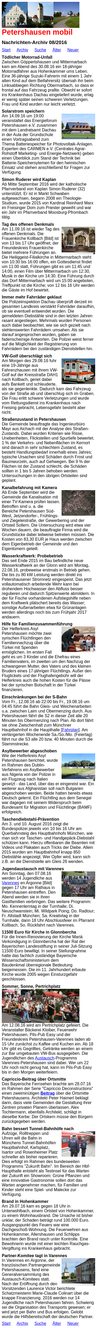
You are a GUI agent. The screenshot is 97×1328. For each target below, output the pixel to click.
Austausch (44, 1058)
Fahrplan (70, 730)
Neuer (73, 50)
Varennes (10, 883)
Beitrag (47, 1093)
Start (6, 50)
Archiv (22, 50)
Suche (40, 50)
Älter (57, 50)
